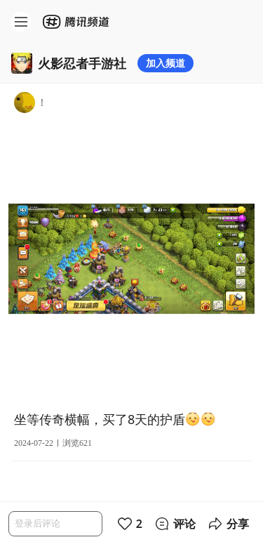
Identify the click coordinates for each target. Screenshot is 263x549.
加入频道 (165, 63)
